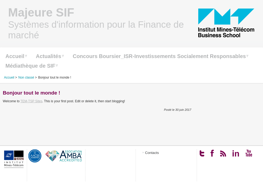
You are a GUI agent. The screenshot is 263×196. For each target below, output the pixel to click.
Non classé (26, 77)
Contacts (152, 153)
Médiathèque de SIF (30, 66)
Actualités (48, 56)
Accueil (15, 56)
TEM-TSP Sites (31, 101)
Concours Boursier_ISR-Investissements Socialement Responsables (159, 56)
